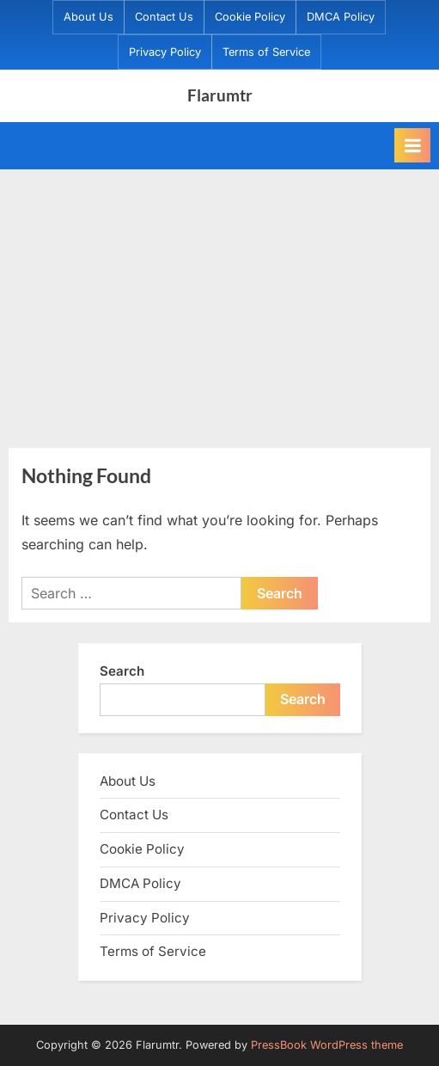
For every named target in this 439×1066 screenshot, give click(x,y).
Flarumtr (220, 95)
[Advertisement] (219, 298)
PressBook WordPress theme (327, 1044)
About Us (88, 16)
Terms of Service (266, 52)
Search (122, 671)
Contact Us (164, 16)
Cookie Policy (250, 16)
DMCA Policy (341, 16)
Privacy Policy (165, 52)
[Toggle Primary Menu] (412, 145)
